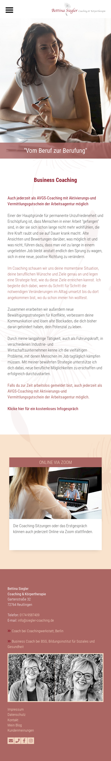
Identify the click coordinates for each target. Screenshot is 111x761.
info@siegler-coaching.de (36, 620)
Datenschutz (16, 714)
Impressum (16, 709)
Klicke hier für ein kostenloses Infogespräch (43, 408)
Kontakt (13, 720)
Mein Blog (15, 725)
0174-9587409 (29, 615)
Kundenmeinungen (21, 730)
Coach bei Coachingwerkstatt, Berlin (37, 631)
